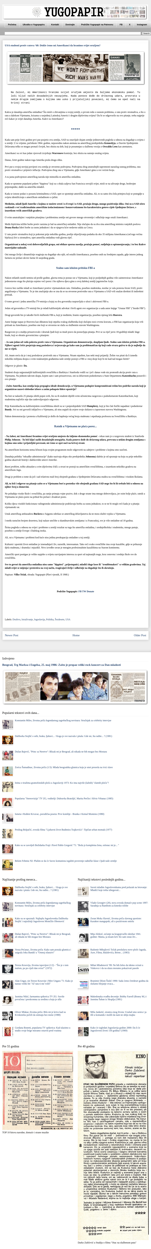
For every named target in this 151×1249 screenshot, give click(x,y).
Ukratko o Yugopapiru (34, 24)
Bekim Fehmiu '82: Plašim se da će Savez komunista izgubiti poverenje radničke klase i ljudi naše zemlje (66, 861)
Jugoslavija (39, 619)
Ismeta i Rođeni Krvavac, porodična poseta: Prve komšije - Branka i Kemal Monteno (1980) (59, 814)
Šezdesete (59, 619)
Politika (50, 619)
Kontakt (55, 24)
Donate (90, 591)
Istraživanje (27, 619)
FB (121, 24)
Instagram (142, 24)
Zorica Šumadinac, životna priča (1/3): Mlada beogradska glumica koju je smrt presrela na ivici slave (64, 767)
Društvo (16, 619)
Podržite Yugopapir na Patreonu (97, 24)
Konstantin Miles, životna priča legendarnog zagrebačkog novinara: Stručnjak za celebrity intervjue (63, 720)
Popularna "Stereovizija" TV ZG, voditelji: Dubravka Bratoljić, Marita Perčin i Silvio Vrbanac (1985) (64, 798)
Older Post (140, 635)
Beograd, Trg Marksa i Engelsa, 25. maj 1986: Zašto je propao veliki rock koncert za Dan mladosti (61, 664)
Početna (12, 24)
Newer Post (11, 635)
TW (84, 591)
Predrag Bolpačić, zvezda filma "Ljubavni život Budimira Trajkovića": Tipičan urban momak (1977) (63, 829)
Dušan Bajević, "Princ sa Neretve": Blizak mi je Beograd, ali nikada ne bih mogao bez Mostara (61, 751)
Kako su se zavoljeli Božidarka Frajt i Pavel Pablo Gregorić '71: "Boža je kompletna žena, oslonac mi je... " (67, 845)
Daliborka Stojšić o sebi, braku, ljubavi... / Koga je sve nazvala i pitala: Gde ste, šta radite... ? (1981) (63, 736)
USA (68, 619)
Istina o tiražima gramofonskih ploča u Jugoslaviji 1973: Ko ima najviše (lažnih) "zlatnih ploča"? (62, 783)
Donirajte (70, 24)
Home (76, 635)
